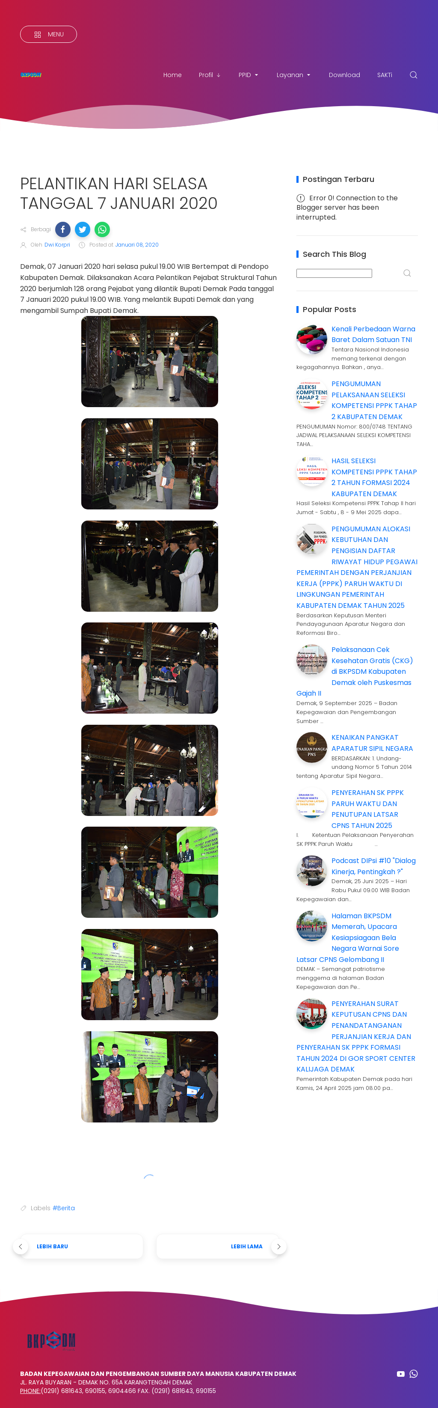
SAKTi (384, 75)
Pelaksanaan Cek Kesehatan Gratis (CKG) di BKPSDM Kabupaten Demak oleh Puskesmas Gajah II (354, 671)
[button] (63, 229)
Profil (210, 75)
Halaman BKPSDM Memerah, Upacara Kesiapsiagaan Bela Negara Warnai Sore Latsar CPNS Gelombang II (347, 937)
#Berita (64, 1208)
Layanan (294, 75)
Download (344, 75)
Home (172, 75)
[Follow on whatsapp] (413, 1373)
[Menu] (48, 34)
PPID (249, 75)
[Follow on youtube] (401, 1373)
